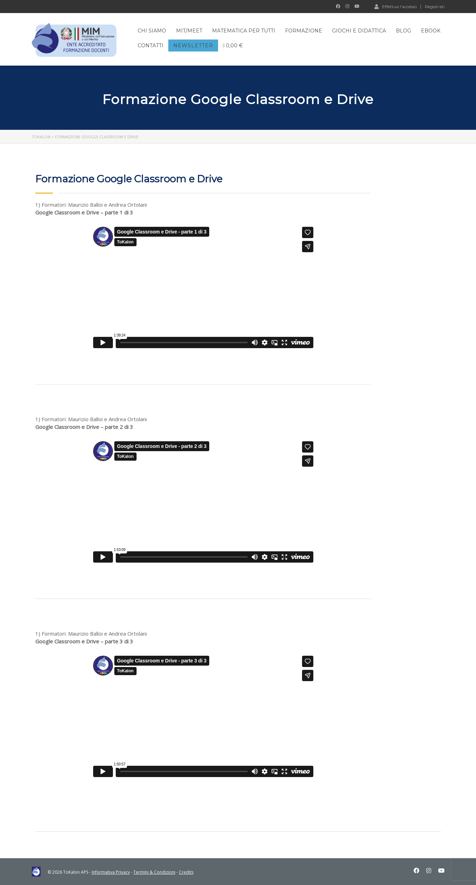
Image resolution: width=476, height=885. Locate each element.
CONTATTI (150, 45)
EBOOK (430, 31)
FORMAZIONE (303, 31)
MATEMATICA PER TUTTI (243, 31)
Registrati (435, 7)
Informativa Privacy (111, 872)
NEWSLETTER (193, 45)
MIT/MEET (189, 31)
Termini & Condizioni (154, 872)
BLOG (403, 31)
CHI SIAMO (152, 31)
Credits (186, 872)
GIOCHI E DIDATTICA (359, 31)
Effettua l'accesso (395, 6)
